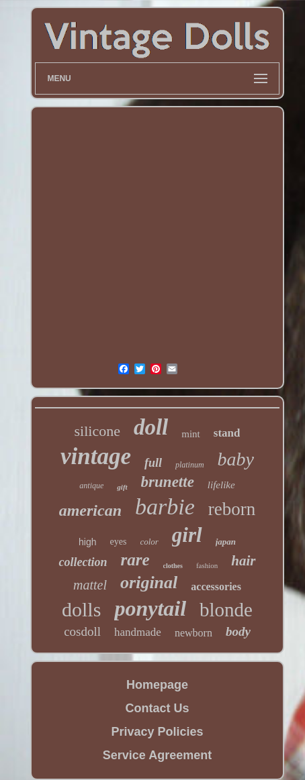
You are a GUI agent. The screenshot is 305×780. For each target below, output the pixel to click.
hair (243, 561)
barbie (165, 506)
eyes (118, 542)
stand (227, 433)
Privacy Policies (157, 731)
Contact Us (157, 708)
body (238, 631)
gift (122, 487)
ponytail (150, 608)
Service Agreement (157, 755)
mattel (90, 584)
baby (236, 459)
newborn (193, 632)
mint (190, 434)
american (90, 510)
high (87, 542)
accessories (216, 586)
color (149, 542)
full (153, 462)
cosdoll (82, 631)
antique (91, 485)
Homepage (157, 684)
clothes (173, 565)
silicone (97, 431)
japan (226, 542)
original (148, 582)
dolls (81, 609)
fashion (207, 565)
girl (187, 535)
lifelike (221, 485)
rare (134, 560)
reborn (231, 509)
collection (82, 562)
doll (151, 427)
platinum (189, 464)
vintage (95, 456)
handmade (137, 632)
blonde (226, 609)
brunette (167, 481)
